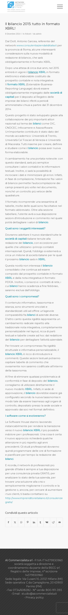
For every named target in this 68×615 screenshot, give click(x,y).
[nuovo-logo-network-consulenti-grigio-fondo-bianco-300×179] (28, 6)
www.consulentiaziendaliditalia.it (36, 45)
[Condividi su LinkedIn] (34, 522)
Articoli (28, 34)
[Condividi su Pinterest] (28, 522)
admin (38, 34)
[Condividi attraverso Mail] (60, 522)
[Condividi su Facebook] (8, 522)
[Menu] (58, 6)
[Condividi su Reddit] (53, 522)
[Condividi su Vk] (47, 522)
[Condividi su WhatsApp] (21, 522)
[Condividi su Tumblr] (40, 522)
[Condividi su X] (15, 522)
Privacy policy (35, 597)
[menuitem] (58, 6)
